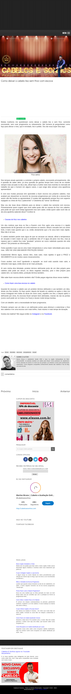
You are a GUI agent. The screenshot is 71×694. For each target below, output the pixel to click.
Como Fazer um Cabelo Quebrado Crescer (28, 670)
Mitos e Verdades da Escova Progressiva (27, 634)
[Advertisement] (35, 15)
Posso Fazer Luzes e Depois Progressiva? (28, 643)
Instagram (36, 314)
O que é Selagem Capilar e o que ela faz (27, 625)
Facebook (48, 314)
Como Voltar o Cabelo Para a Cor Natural (27, 652)
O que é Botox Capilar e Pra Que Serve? (27, 661)
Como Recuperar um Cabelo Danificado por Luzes (30, 679)
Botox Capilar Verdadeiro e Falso (25, 616)
